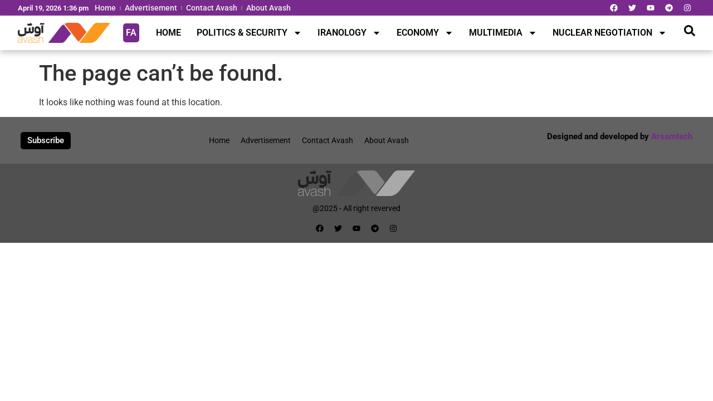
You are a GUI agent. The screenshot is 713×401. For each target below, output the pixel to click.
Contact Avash (211, 7)
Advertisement (151, 7)
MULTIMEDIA (503, 32)
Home (105, 7)
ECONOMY (425, 32)
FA (131, 32)
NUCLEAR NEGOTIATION (610, 32)
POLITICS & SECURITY (249, 32)
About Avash (268, 7)
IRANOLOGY (349, 32)
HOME (168, 32)
